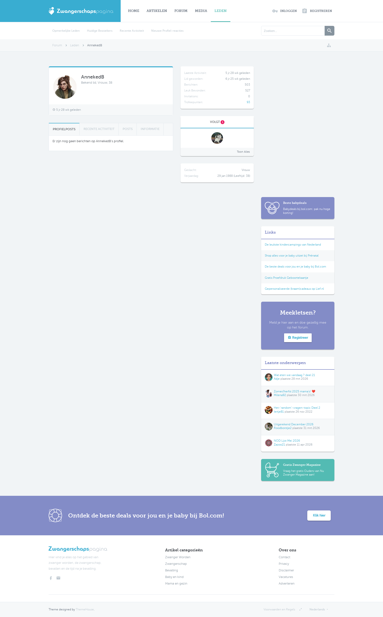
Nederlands (317, 609)
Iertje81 (279, 411)
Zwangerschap (176, 564)
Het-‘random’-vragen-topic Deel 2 (297, 407)
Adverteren (287, 583)
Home (133, 11)
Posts (128, 129)
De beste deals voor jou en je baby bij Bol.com (295, 266)
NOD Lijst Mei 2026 (287, 440)
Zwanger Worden (178, 557)
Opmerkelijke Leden (66, 30)
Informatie (150, 129)
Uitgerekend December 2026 (293, 424)
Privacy (284, 564)
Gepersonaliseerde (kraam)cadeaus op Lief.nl (294, 288)
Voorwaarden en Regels (279, 609)
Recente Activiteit (132, 30)
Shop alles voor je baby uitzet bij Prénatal (292, 255)
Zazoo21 (279, 444)
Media (201, 11)
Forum (181, 11)
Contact (284, 557)
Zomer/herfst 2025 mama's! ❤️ (294, 391)
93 (248, 102)
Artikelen (157, 11)
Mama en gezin (176, 583)
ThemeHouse (85, 609)
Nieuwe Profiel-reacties (167, 30)
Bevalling (171, 570)
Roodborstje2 (283, 428)
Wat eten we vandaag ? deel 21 (294, 375)
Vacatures (286, 577)
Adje (277, 378)
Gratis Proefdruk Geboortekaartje (286, 277)
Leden (220, 11)
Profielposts (64, 129)
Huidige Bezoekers (99, 30)
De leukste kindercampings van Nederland (293, 244)
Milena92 (280, 395)
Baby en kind (174, 577)
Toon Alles (243, 151)
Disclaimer (286, 570)
